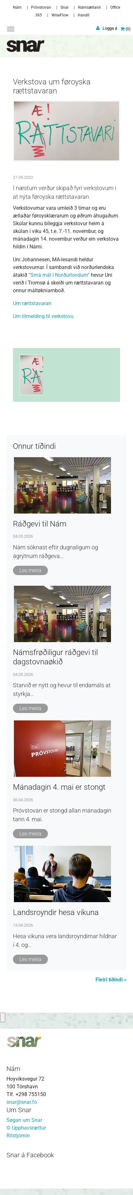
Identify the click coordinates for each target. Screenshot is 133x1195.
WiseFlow (59, 15)
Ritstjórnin (18, 1135)
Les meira (30, 570)
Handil (83, 15)
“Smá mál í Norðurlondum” (59, 275)
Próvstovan (41, 7)
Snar (65, 7)
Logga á (110, 28)
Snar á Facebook (30, 1155)
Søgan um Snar (24, 1120)
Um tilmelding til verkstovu (43, 316)
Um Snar (18, 1110)
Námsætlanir (89, 7)
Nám (17, 7)
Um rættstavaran (32, 303)
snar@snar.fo (21, 1102)
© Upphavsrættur (26, 1128)
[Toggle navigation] (10, 29)
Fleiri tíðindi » (111, 980)
